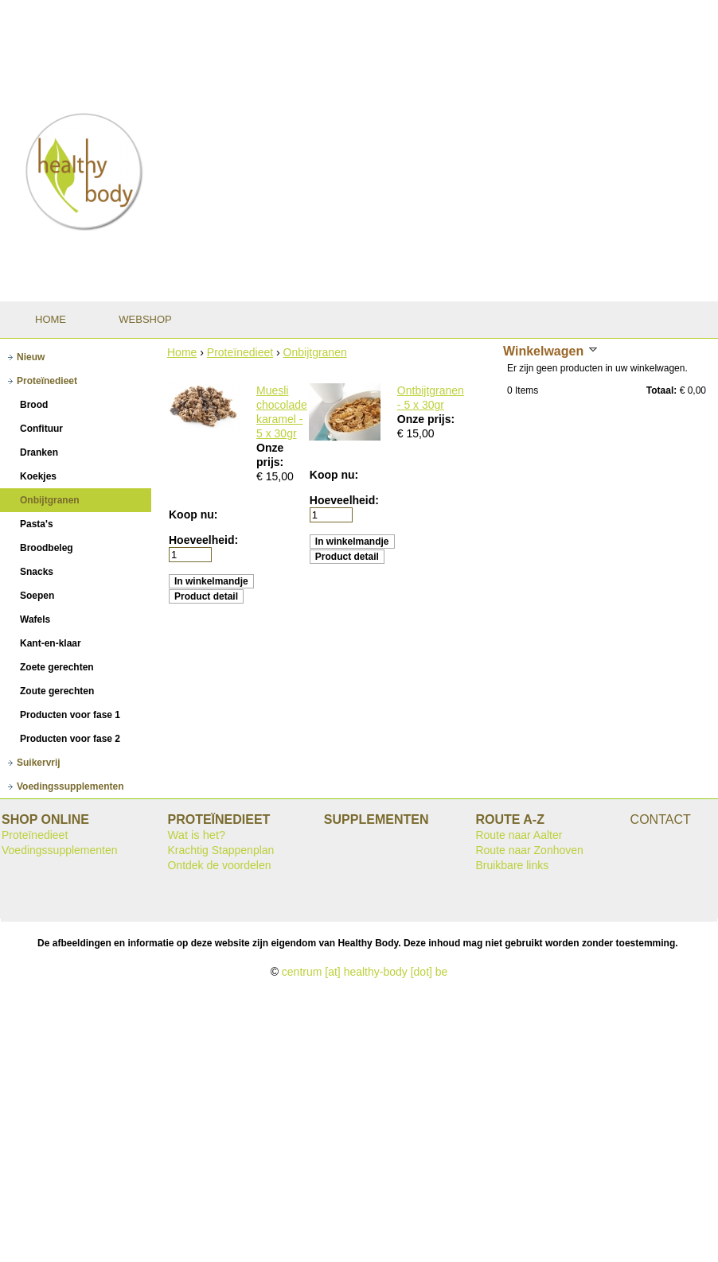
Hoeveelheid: (203, 540)
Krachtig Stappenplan (220, 850)
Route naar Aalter (518, 835)
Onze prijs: (426, 419)
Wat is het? (196, 835)
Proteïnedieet (240, 352)
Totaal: (661, 390)
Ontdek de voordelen (219, 865)
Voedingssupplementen (60, 850)
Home (182, 352)
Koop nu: (193, 514)
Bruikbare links (511, 865)
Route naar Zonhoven (529, 850)
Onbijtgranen (315, 352)
